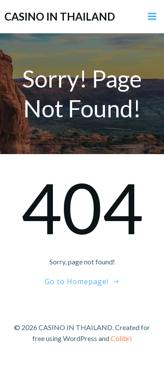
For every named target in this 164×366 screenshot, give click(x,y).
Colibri (121, 338)
